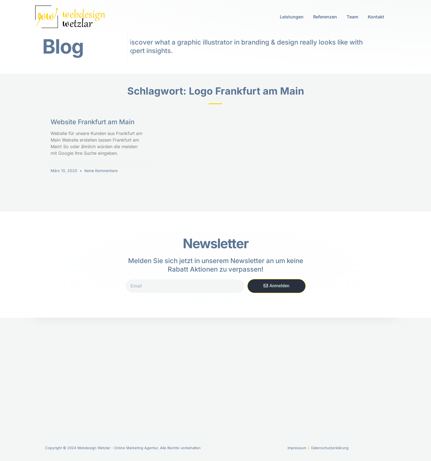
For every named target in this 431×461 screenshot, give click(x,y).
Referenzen (325, 17)
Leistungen (291, 17)
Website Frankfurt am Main (92, 122)
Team (352, 17)
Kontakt (376, 17)
